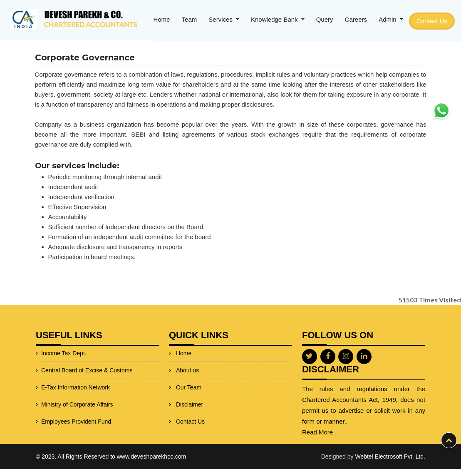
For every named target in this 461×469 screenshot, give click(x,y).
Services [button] (221, 19)
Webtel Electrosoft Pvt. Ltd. (390, 456)
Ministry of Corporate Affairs (56, 404)
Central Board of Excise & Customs (66, 370)
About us (187, 356)
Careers (356, 19)
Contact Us (431, 21)
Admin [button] (388, 19)
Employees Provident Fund (56, 421)
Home (161, 19)
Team (189, 19)
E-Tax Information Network (55, 387)
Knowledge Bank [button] (275, 19)
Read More (337, 432)
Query (324, 19)
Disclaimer (189, 390)
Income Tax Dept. (43, 353)
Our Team (188, 373)
